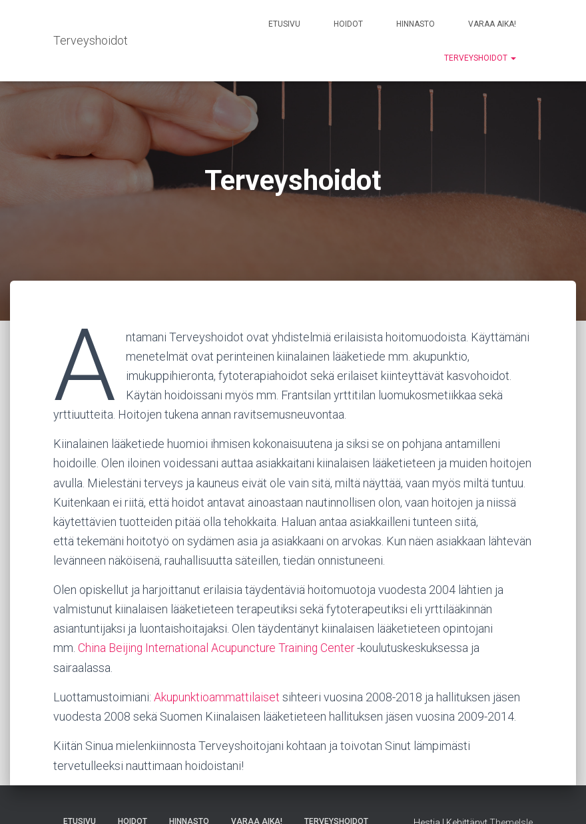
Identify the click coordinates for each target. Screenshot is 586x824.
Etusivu (284, 24)
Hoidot (348, 24)
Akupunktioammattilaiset (217, 697)
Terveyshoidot (480, 58)
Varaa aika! (492, 24)
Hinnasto (415, 24)
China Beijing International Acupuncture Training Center (218, 648)
